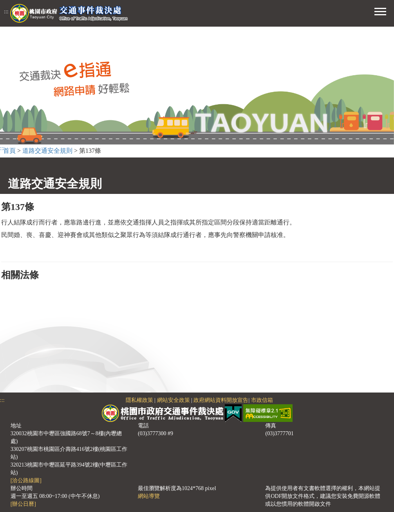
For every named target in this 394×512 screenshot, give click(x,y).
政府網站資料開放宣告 (220, 400)
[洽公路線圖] (26, 480)
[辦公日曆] (23, 504)
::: (6, 11)
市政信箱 (262, 400)
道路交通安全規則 (47, 150)
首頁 (9, 150)
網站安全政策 (173, 400)
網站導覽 (149, 496)
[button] (380, 10)
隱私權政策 (139, 400)
